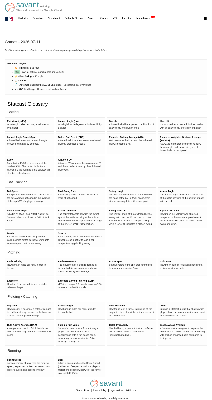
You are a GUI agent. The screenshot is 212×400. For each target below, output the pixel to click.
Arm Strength (65, 305)
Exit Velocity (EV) (16, 121)
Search (91, 18)
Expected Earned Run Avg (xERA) (76, 280)
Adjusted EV (65, 159)
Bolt (60, 360)
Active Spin (115, 261)
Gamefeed (38, 18)
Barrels (113, 121)
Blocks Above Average (172, 325)
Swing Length (116, 191)
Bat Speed (12, 191)
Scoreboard (54, 18)
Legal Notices (117, 390)
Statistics (126, 18)
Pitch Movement (67, 261)
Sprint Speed (14, 360)
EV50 (10, 159)
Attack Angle (167, 191)
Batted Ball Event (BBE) (71, 137)
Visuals (104, 18)
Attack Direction (67, 210)
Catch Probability (118, 325)
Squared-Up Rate (169, 210)
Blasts (10, 233)
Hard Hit (24, 67)
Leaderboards (145, 18)
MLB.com (131, 390)
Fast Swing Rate (67, 191)
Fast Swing (25, 76)
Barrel (25, 72)
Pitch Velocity (14, 261)
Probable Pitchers (74, 18)
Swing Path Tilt (117, 210)
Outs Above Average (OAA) (22, 325)
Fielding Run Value (68, 325)
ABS (114, 18)
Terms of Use (83, 390)
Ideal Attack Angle (17, 210)
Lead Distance (117, 305)
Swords (62, 233)
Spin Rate (165, 261)
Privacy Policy (99, 390)
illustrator (23, 18)
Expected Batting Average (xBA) (127, 137)
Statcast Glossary (27, 104)
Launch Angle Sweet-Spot (21, 137)
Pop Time (12, 305)
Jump (163, 305)
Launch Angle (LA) (68, 121)
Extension (12, 280)
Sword (23, 80)
